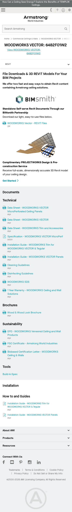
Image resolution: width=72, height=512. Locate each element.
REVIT (8, 64)
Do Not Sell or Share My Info (48, 473)
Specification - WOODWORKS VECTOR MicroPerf (35, 236)
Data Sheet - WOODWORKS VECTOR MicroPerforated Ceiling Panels (27, 209)
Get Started (11, 180)
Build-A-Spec (10, 374)
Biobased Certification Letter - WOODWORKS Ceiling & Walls (32, 353)
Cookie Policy (56, 470)
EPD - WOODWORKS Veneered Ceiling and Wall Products (34, 333)
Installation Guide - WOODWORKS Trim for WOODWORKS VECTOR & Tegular (30, 246)
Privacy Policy (21, 473)
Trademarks (14, 470)
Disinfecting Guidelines (20, 273)
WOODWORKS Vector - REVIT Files (27, 123)
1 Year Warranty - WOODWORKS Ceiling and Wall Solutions (34, 292)
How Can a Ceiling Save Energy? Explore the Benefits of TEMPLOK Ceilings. (36, 3)
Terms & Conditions (35, 470)
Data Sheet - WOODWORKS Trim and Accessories (35, 228)
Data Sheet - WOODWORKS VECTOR (27, 219)
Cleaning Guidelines (18, 265)
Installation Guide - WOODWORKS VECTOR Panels (35, 256)
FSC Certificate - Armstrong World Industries (32, 343)
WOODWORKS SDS (18, 281)
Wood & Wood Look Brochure (24, 312)
